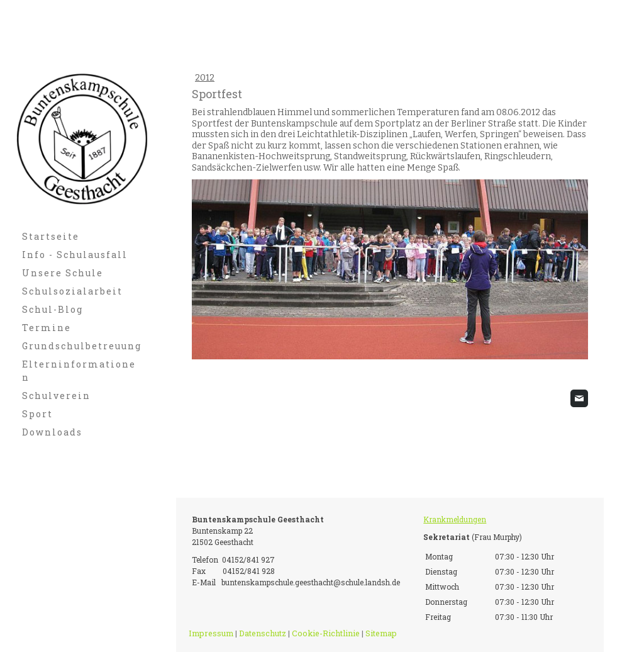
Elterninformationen (79, 370)
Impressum (211, 633)
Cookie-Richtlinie (326, 633)
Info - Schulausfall (75, 255)
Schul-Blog (52, 309)
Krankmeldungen (454, 519)
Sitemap (381, 633)
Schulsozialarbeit (72, 291)
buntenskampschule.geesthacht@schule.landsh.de (310, 582)
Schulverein (56, 396)
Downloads (52, 432)
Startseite (50, 236)
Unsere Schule (62, 273)
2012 (204, 77)
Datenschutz (262, 633)
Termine (46, 328)
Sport (37, 414)
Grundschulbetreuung (82, 346)
